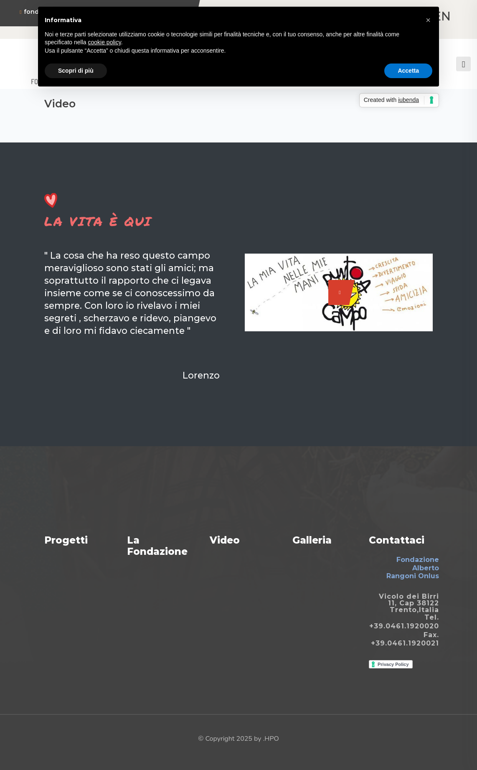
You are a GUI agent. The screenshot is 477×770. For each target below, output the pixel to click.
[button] (428, 20)
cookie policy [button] (104, 42)
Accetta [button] (408, 70)
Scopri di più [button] (76, 70)
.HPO (271, 738)
